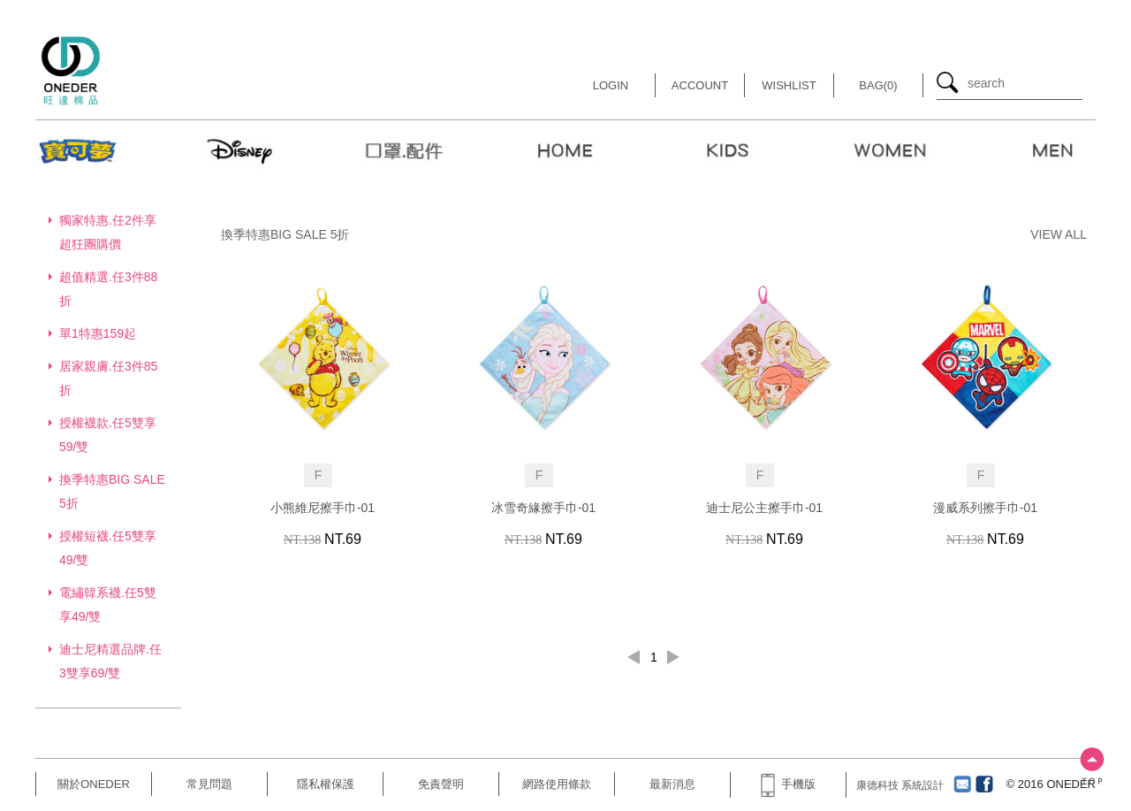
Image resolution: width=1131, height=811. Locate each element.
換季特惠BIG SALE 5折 (285, 234)
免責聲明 (441, 784)
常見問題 (209, 784)
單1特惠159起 (97, 333)
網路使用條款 (556, 784)
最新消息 (672, 784)
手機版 (788, 784)
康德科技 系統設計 (900, 785)
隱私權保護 (325, 784)
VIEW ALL (1058, 234)
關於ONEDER (93, 784)
